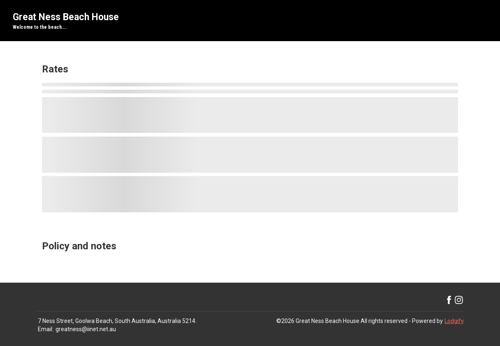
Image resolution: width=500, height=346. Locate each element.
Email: (45, 329)
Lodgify (454, 321)
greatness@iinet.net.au (86, 329)
